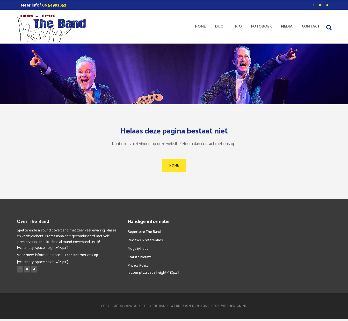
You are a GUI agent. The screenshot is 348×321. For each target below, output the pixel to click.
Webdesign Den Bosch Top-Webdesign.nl (209, 306)
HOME (174, 165)
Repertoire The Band (144, 232)
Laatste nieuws (140, 257)
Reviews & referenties (145, 240)
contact (73, 255)
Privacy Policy (138, 266)
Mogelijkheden (139, 249)
